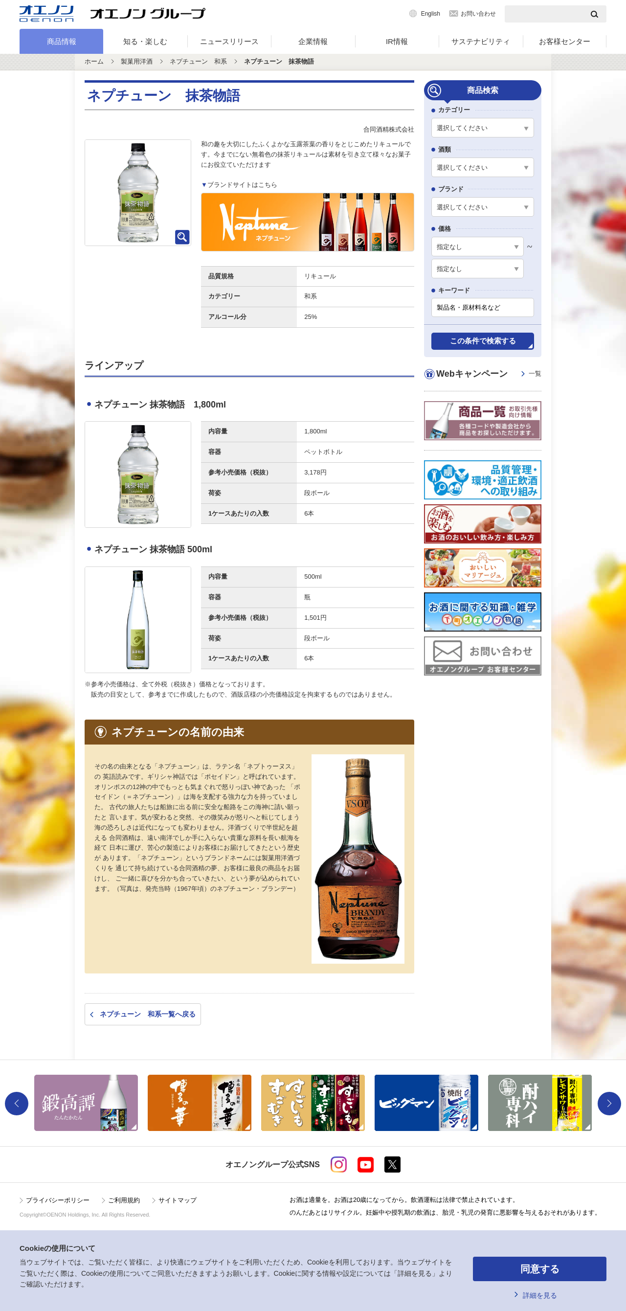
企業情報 (313, 41)
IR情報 (397, 41)
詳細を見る (540, 1295)
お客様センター (564, 41)
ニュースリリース (229, 41)
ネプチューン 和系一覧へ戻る (148, 1014)
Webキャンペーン (488, 374)
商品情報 (61, 41)
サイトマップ (177, 1200)
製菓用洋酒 (137, 61)
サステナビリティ (480, 41)
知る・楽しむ (145, 41)
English (430, 13)
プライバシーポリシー (57, 1200)
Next (609, 1103)
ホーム (94, 61)
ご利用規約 (124, 1200)
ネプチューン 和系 (198, 61)
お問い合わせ (478, 13)
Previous (16, 1103)
